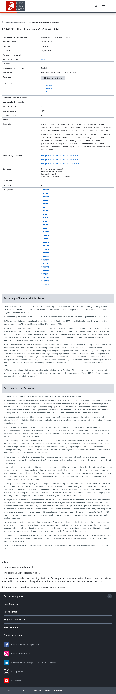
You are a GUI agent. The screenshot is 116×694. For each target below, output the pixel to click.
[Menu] (103, 6)
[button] (58, 298)
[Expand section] (110, 596)
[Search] (96, 6)
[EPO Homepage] (15, 6)
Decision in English (53, 77)
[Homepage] (3, 22)
